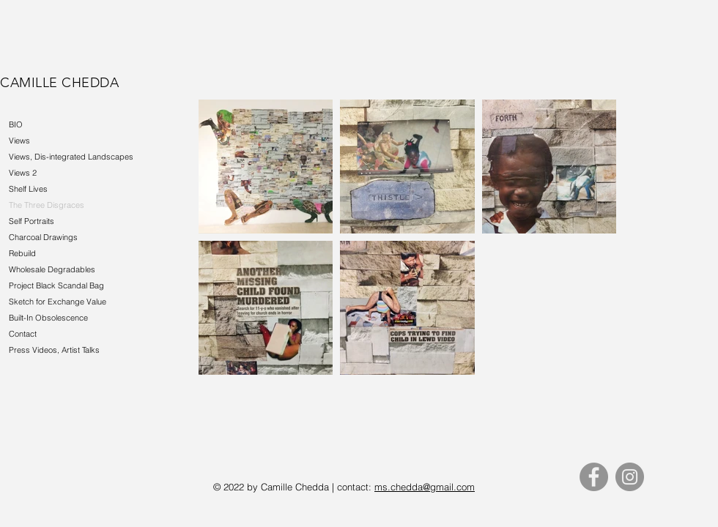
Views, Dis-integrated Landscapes (71, 157)
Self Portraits (31, 221)
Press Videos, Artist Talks (54, 350)
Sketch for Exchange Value (57, 301)
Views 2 (23, 173)
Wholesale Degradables (52, 269)
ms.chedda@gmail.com (424, 487)
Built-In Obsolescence (48, 318)
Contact (23, 334)
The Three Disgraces (46, 205)
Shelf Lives (28, 189)
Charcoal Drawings (43, 237)
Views (19, 140)
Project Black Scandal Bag (56, 285)
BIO (16, 124)
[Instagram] (629, 477)
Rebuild (22, 253)
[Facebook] (594, 477)
